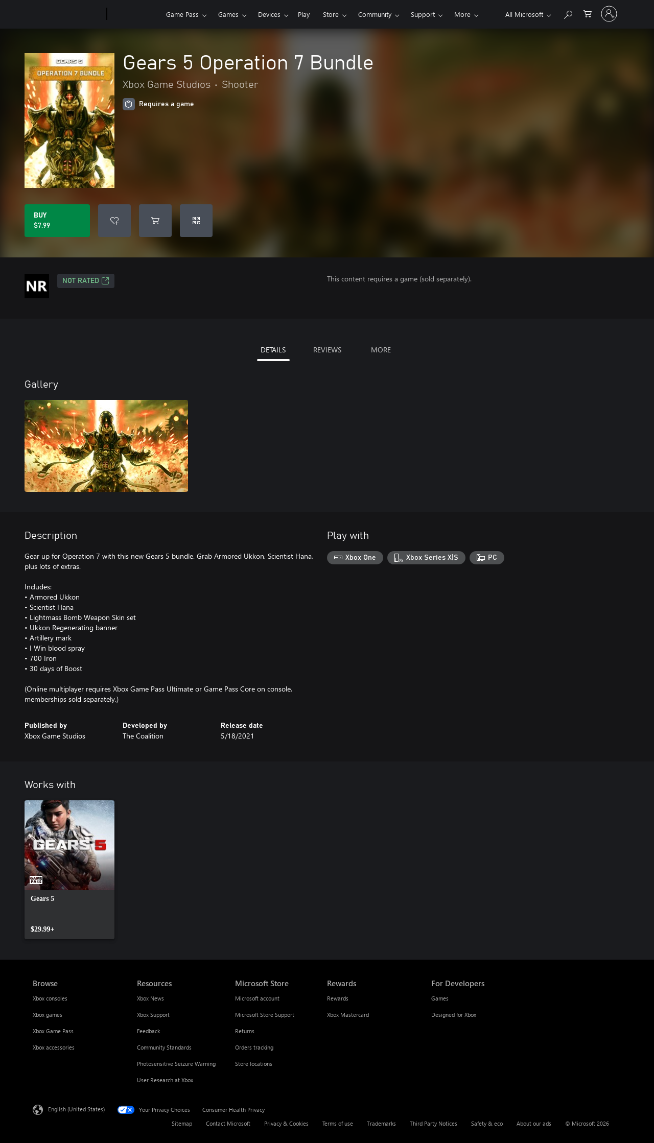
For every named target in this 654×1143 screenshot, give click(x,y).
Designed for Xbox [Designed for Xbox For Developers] (453, 1014)
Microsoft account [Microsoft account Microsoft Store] (257, 998)
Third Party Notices (433, 1123)
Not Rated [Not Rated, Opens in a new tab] (85, 281)
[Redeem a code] (196, 220)
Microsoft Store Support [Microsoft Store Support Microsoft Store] (264, 1014)
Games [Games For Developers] (440, 998)
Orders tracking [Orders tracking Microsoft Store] (254, 1047)
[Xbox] (135, 14)
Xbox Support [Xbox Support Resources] (153, 1014)
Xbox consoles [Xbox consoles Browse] (50, 998)
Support (423, 14)
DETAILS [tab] (273, 349)
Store (331, 14)
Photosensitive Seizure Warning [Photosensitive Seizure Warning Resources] (176, 1063)
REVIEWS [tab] (327, 349)
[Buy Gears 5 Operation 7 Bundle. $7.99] (57, 220)
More (462, 14)
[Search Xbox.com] (567, 13)
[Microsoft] (68, 14)
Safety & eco (487, 1123)
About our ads (534, 1123)
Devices (269, 14)
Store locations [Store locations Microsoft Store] (253, 1063)
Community (374, 14)
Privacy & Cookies (286, 1123)
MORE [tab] (381, 349)
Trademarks (381, 1123)
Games (228, 14)
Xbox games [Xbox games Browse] (47, 1014)
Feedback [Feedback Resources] (148, 1031)
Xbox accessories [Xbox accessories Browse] (54, 1047)
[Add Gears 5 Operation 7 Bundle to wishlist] (114, 220)
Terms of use (337, 1123)
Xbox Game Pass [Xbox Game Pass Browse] (53, 1031)
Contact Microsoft (228, 1123)
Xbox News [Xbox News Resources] (150, 998)
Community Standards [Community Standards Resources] (164, 1047)
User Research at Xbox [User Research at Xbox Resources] (165, 1080)
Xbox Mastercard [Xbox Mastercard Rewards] (348, 1014)
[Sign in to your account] (609, 14)
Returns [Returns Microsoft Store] (244, 1031)
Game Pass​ (182, 14)
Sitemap (182, 1123)
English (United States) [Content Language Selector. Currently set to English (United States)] (76, 1109)
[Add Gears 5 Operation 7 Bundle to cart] (155, 220)
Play (304, 14)
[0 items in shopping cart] (587, 13)
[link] (69, 869)
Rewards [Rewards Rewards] (337, 998)
